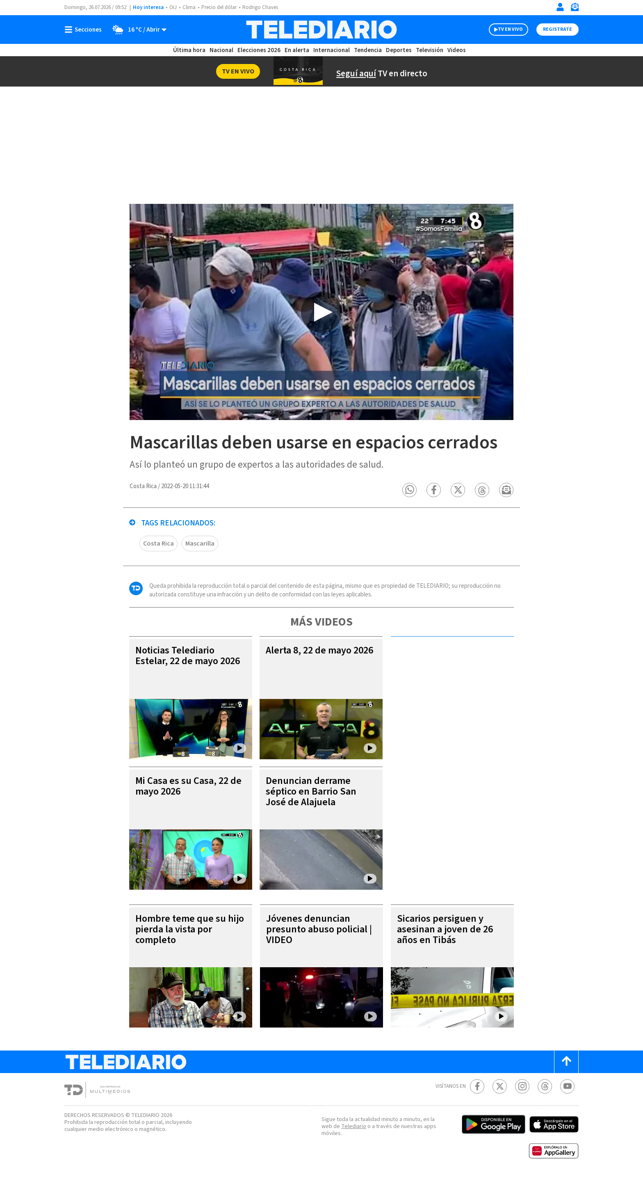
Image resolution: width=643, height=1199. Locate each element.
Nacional (221, 50)
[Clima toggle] (137, 29)
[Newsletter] (574, 8)
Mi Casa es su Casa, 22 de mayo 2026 (187, 807)
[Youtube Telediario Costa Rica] (567, 1107)
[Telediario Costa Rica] (321, 29)
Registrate (557, 29)
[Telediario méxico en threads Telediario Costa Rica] (545, 1107)
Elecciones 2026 (259, 50)
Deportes (399, 50)
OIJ (172, 7)
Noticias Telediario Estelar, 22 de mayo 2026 (178, 682)
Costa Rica (159, 564)
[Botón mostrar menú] (84, 29)
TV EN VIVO (510, 29)
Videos (456, 50)
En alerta (298, 50)
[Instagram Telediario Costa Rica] (522, 1107)
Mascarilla (201, 564)
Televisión (428, 50)
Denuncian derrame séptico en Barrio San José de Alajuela (313, 812)
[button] (410, 511)
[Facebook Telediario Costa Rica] (477, 1107)
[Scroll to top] (566, 1082)
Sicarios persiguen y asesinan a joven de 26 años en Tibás (447, 950)
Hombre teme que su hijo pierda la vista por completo (183, 950)
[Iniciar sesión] (560, 7)
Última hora (189, 50)
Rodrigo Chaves (259, 7)
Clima (188, 7)
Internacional (332, 50)
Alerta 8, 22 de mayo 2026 (311, 676)
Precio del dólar (218, 7)
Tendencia (368, 50)
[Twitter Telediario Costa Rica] (500, 1107)
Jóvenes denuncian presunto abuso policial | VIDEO (319, 950)
